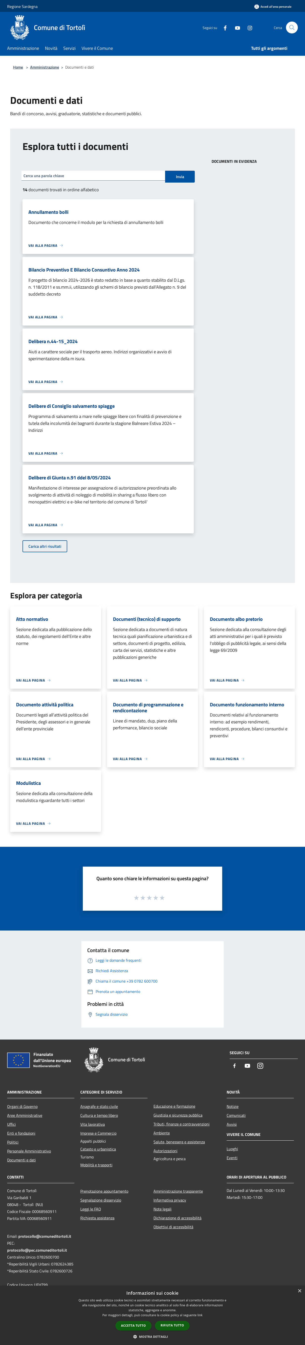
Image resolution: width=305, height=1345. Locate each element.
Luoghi (232, 1149)
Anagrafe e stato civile (99, 1106)
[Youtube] (235, 27)
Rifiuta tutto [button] (172, 1325)
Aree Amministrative (24, 1115)
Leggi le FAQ (90, 1209)
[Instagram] (248, 27)
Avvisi (232, 1124)
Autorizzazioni (165, 1151)
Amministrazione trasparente (178, 1191)
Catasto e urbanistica (98, 1149)
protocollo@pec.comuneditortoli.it (37, 1250)
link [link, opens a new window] (200, 1315)
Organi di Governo (22, 1106)
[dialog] (152, 1315)
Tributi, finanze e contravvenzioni (181, 1124)
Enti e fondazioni (21, 1133)
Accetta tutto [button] (133, 1325)
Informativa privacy (169, 1200)
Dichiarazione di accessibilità (177, 1218)
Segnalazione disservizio (100, 1200)
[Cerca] (292, 27)
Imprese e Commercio (98, 1133)
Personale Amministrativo (29, 1151)
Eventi (232, 1158)
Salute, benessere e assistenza (179, 1142)
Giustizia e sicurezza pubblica (177, 1115)
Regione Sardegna (22, 6)
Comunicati (236, 1115)
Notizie (233, 1106)
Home (18, 67)
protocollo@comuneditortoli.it (44, 1236)
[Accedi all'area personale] (273, 6)
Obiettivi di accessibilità (173, 1227)
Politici (13, 1142)
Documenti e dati (21, 1160)
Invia (180, 177)
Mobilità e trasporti (96, 1165)
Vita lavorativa (92, 1124)
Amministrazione (44, 67)
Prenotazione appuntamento (104, 1191)
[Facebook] (223, 27)
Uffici (11, 1124)
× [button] (299, 1291)
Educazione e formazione (174, 1106)
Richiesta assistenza (97, 1218)
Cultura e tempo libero (99, 1115)
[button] (152, 1336)
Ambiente (161, 1133)
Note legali (162, 1209)
